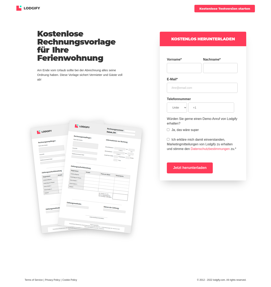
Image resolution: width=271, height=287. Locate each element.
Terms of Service (34, 280)
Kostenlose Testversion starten (224, 8)
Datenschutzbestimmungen (210, 149)
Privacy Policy (52, 280)
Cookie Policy (69, 280)
